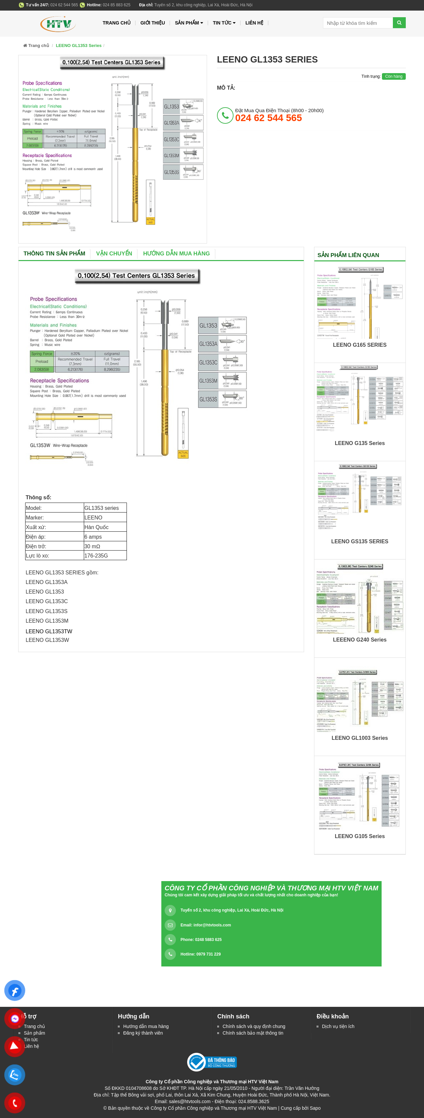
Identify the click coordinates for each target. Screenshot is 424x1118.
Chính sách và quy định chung (254, 1026)
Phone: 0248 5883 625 (201, 939)
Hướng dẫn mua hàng (176, 253)
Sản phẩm (189, 23)
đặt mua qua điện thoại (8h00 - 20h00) (279, 115)
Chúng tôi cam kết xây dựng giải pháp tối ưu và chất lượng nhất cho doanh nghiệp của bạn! (251, 895)
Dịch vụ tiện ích (338, 1026)
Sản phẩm (34, 1033)
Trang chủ (34, 1026)
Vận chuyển (114, 253)
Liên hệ (254, 22)
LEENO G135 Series (360, 443)
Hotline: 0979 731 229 (201, 954)
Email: (206, 925)
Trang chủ (117, 22)
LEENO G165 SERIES (360, 345)
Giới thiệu (152, 22)
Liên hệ (31, 1046)
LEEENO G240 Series (360, 640)
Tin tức (31, 1039)
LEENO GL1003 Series (360, 738)
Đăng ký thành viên (143, 1033)
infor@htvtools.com (212, 925)
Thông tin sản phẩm (54, 253)
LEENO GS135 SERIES (360, 541)
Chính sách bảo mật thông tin (253, 1033)
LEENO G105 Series (360, 836)
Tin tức (224, 23)
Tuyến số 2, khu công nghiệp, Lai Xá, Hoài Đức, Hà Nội (232, 910)
